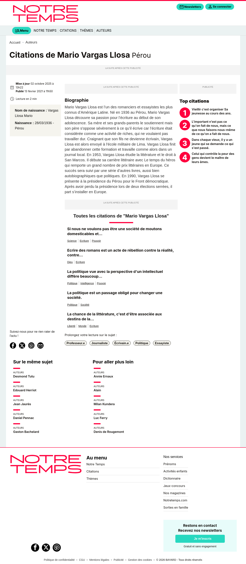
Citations (68, 30)
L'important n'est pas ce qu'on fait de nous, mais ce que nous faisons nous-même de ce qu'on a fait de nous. (213, 128)
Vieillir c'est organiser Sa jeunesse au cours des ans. (212, 111)
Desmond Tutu (23, 376)
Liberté (71, 326)
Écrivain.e (121, 343)
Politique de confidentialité (59, 559)
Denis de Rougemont (109, 432)
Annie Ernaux (103, 376)
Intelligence (87, 283)
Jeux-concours (174, 486)
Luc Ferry (101, 418)
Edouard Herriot (24, 390)
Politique (72, 283)
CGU (82, 559)
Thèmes (86, 30)
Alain (97, 390)
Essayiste (162, 343)
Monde (82, 326)
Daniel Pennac (23, 418)
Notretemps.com (175, 500)
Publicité (119, 559)
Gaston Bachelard (26, 432)
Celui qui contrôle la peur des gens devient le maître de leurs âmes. (213, 158)
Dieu (70, 262)
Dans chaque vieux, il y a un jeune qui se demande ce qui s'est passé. (213, 144)
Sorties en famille (175, 507)
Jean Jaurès (22, 404)
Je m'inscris (202, 538)
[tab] (21, 30)
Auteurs (104, 30)
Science (72, 240)
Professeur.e (76, 343)
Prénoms (169, 464)
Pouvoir (96, 240)
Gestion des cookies (140, 559)
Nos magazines (174, 493)
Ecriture (84, 240)
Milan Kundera (104, 404)
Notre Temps (45, 30)
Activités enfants (175, 471)
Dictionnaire (171, 478)
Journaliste (99, 343)
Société (84, 304)
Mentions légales (99, 559)
